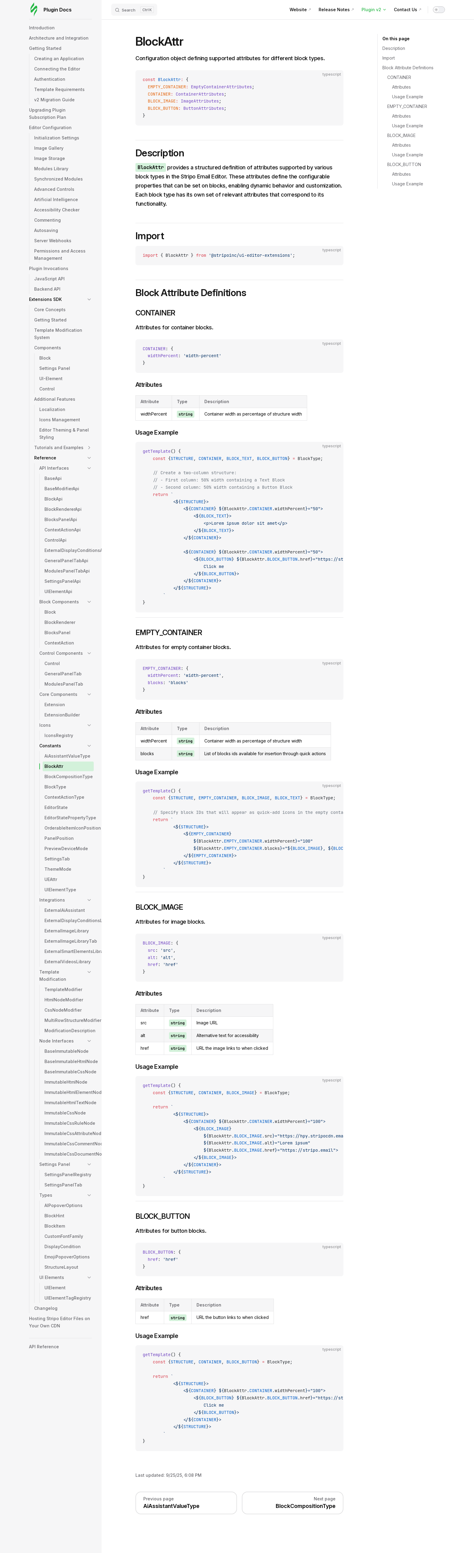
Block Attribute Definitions (407, 67)
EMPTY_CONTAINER (407, 106)
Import (388, 57)
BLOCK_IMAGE (401, 135)
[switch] (439, 9)
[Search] (134, 10)
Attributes (401, 87)
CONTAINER (399, 77)
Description (393, 48)
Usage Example (407, 96)
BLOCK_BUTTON (404, 164)
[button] (89, 299)
